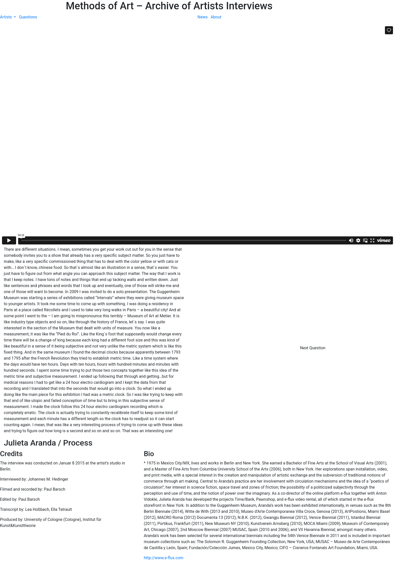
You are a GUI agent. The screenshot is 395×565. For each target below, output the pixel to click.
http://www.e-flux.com (163, 557)
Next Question (313, 348)
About (216, 17)
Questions (28, 17)
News (203, 17)
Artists (6, 17)
